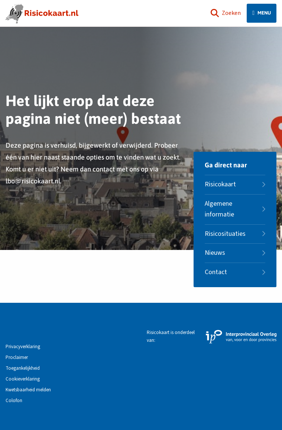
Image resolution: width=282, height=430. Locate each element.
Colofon (14, 400)
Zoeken (226, 13)
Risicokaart (220, 184)
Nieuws (215, 252)
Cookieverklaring (23, 379)
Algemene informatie (219, 209)
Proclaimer (17, 357)
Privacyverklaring (23, 346)
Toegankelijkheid (23, 368)
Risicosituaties (225, 233)
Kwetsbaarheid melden (28, 390)
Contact (216, 272)
